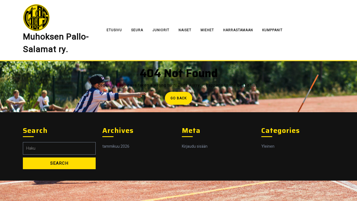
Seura (137, 30)
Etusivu (114, 30)
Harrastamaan (238, 30)
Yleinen (267, 146)
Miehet (207, 30)
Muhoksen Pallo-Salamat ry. (56, 43)
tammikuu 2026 (115, 146)
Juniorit (160, 30)
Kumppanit (272, 30)
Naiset (184, 30)
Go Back (181, 100)
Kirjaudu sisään (195, 146)
